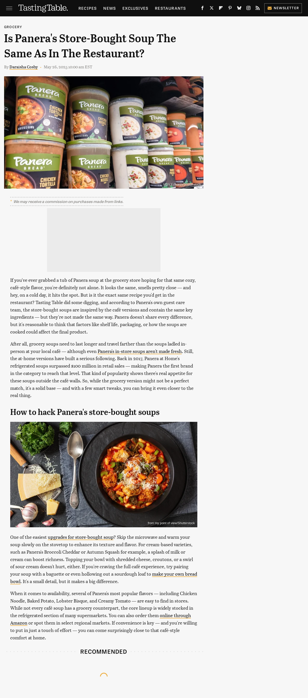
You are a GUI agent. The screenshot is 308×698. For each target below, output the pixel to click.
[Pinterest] (230, 9)
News (109, 8)
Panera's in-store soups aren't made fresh (140, 351)
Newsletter (283, 7)
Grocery (13, 26)
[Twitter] (211, 9)
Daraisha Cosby (23, 67)
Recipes (87, 8)
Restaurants (170, 8)
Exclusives (135, 8)
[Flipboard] (220, 9)
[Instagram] (248, 9)
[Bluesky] (239, 9)
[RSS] (257, 9)
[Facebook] (202, 9)
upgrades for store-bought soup (80, 537)
